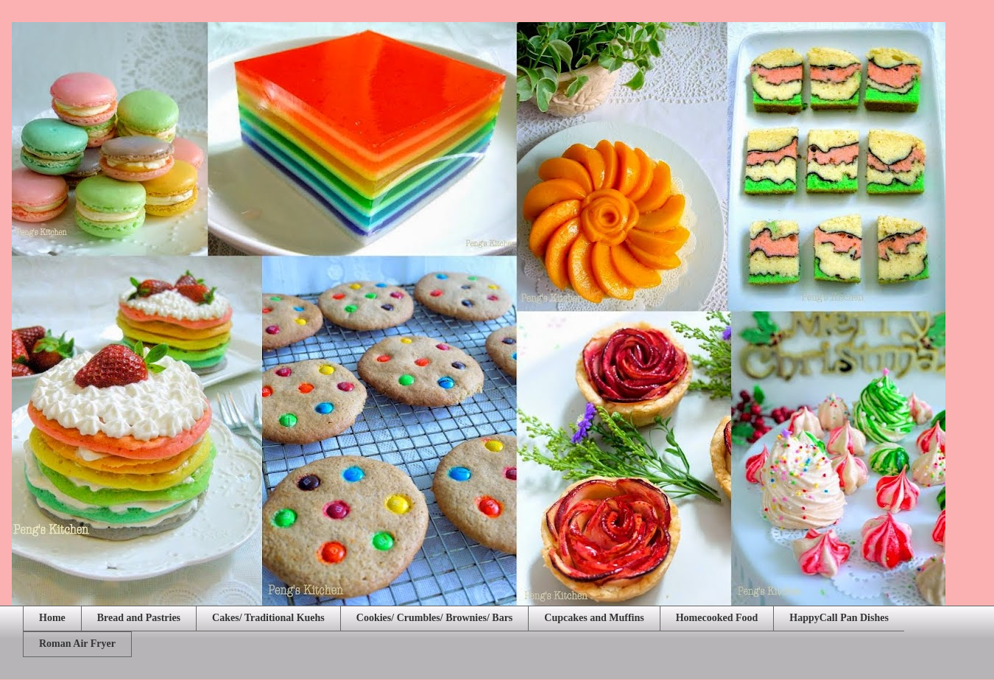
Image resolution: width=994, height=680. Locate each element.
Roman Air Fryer (77, 643)
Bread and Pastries (138, 617)
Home (52, 617)
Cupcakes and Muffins (594, 617)
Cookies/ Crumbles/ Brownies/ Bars (434, 617)
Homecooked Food (717, 617)
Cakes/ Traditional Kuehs (268, 617)
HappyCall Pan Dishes (839, 617)
